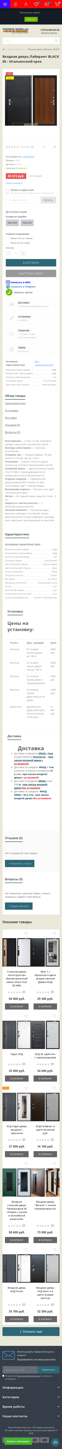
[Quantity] (16, 253)
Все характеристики (44, 363)
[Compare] (54, 146)
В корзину (31, 263)
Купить (48, 200)
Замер (22, 347)
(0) (32, 146)
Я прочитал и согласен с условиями (29, 1377)
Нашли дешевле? (14, 182)
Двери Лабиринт (16, 49)
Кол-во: (10, 247)
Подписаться (48, 1369)
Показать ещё (31, 1331)
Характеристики (15, 403)
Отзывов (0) (12, 425)
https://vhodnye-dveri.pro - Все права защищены (31, 1427)
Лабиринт (28, 156)
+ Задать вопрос (18, 906)
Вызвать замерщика (18, 1441)
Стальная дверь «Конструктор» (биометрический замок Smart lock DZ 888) (16, 978)
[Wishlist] (44, 146)
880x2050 (12, 222)
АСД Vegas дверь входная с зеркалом (17, 1130)
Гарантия (23, 330)
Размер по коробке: (16, 216)
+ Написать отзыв (19, 863)
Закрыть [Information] (31, 19)
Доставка (23, 302)
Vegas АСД (17, 1054)
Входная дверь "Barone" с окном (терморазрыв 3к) (45, 1205)
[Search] (56, 40)
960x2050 (27, 222)
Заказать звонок (49, 32)
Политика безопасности (28, 1375)
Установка (24, 316)
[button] (26, 4)
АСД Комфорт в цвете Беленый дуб (45, 1130)
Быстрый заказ (31, 273)
